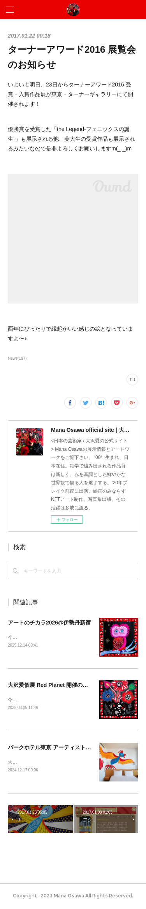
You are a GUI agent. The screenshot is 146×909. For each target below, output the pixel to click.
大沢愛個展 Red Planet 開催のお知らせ (56, 685)
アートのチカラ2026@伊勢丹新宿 (49, 622)
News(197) (17, 358)
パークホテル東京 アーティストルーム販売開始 (66, 748)
